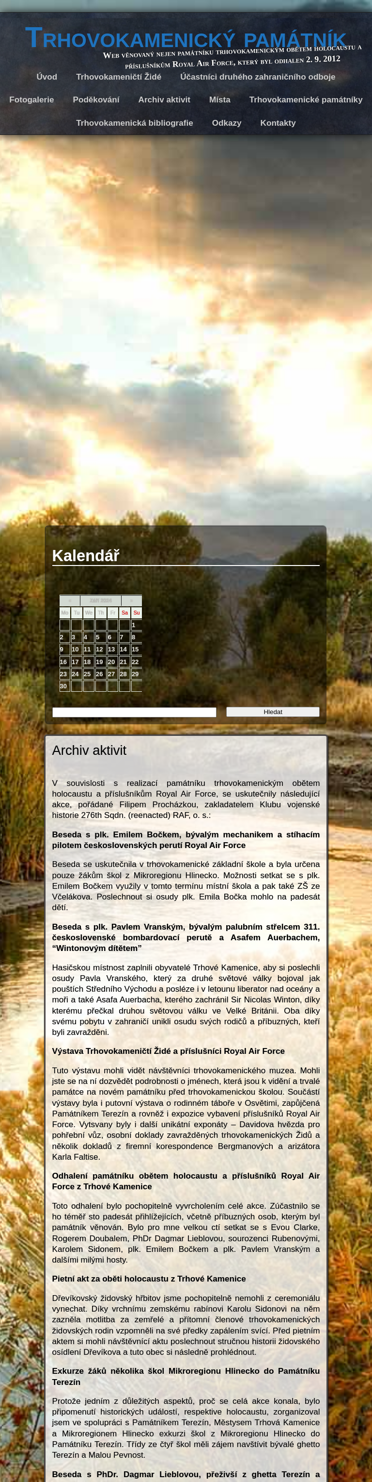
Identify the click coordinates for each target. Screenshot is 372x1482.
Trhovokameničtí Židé (118, 77)
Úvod (47, 77)
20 (111, 662)
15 (135, 649)
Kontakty (278, 123)
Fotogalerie (31, 99)
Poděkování (96, 99)
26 (99, 674)
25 (87, 674)
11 (87, 649)
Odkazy (227, 123)
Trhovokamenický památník (186, 37)
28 (123, 674)
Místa (220, 99)
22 (135, 662)
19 (99, 662)
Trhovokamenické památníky (306, 99)
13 (111, 649)
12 (99, 649)
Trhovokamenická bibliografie (134, 123)
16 (63, 662)
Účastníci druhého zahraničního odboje (257, 77)
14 (123, 649)
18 (87, 662)
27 (111, 674)
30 (63, 686)
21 (123, 662)
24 (75, 674)
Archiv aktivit (164, 99)
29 (135, 674)
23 (63, 674)
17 (75, 662)
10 (75, 649)
